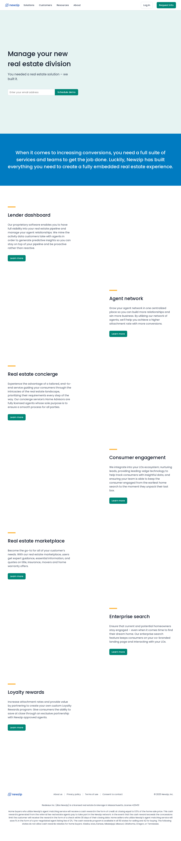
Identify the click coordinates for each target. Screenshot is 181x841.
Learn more (16, 258)
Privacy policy (74, 794)
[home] (12, 5)
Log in (146, 5)
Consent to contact (112, 794)
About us (57, 794)
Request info (166, 5)
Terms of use (91, 794)
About (77, 5)
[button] (29, 5)
